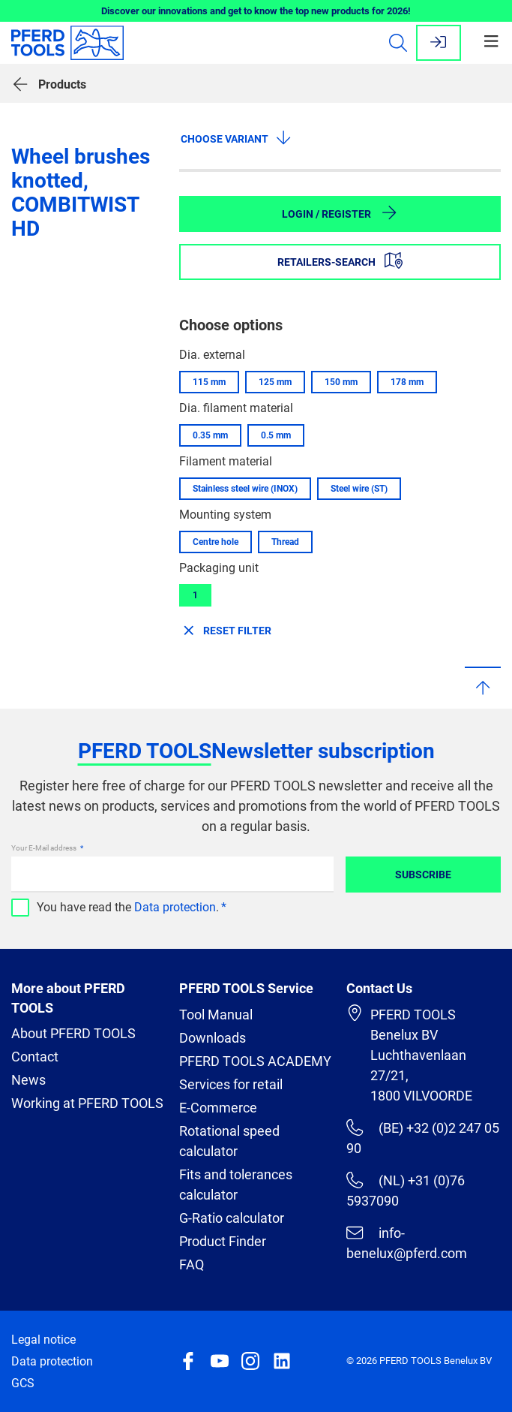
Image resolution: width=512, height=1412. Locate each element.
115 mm (209, 382)
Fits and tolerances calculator (235, 1185)
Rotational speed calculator (229, 1141)
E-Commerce (218, 1107)
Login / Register (340, 212)
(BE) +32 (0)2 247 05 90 (422, 1137)
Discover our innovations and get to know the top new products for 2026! (256, 11)
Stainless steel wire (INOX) (245, 488)
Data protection (175, 907)
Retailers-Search (340, 260)
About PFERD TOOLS (73, 1033)
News (28, 1080)
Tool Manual (216, 1014)
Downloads (212, 1038)
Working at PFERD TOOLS (87, 1103)
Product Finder (222, 1241)
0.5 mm (276, 435)
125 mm (275, 382)
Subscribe (423, 875)
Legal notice (43, 1339)
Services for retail (231, 1084)
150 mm (341, 382)
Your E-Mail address (44, 848)
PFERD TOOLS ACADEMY (255, 1061)
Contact (34, 1056)
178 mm (407, 382)
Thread (285, 542)
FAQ (191, 1264)
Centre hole (215, 542)
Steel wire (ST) (359, 488)
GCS (22, 1383)
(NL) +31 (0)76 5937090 (405, 1190)
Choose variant (236, 137)
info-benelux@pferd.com (406, 1242)
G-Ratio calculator (231, 1218)
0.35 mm (210, 435)
